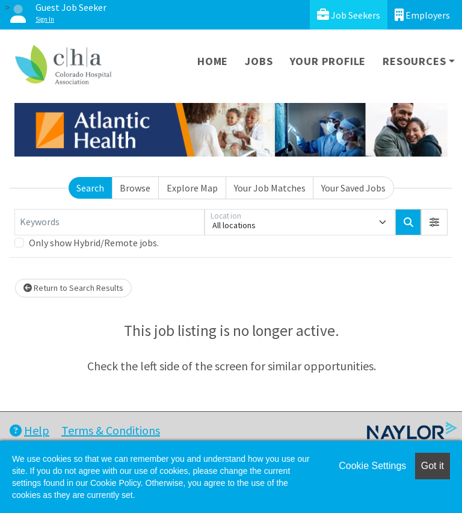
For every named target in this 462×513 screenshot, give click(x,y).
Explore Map (192, 188)
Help (29, 430)
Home (212, 61)
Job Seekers (348, 14)
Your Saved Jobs (353, 188)
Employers (422, 14)
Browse (135, 188)
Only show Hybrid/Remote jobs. (94, 243)
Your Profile (328, 61)
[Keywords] (109, 222)
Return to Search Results (73, 287)
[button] (434, 222)
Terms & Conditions (110, 430)
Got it (432, 466)
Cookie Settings (372, 466)
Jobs (259, 61)
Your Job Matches (270, 188)
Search (90, 188)
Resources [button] (414, 61)
